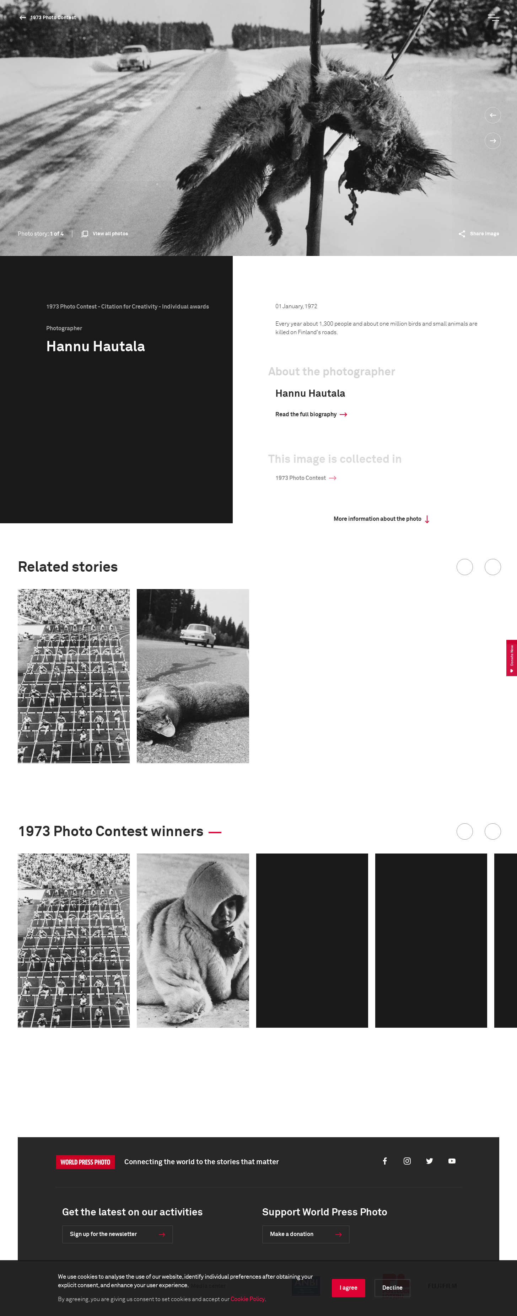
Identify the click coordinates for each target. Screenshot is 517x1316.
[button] (465, 567)
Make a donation (291, 1234)
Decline (392, 1288)
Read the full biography (305, 414)
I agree (348, 1288)
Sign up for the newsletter (103, 1234)
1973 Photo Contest (53, 17)
